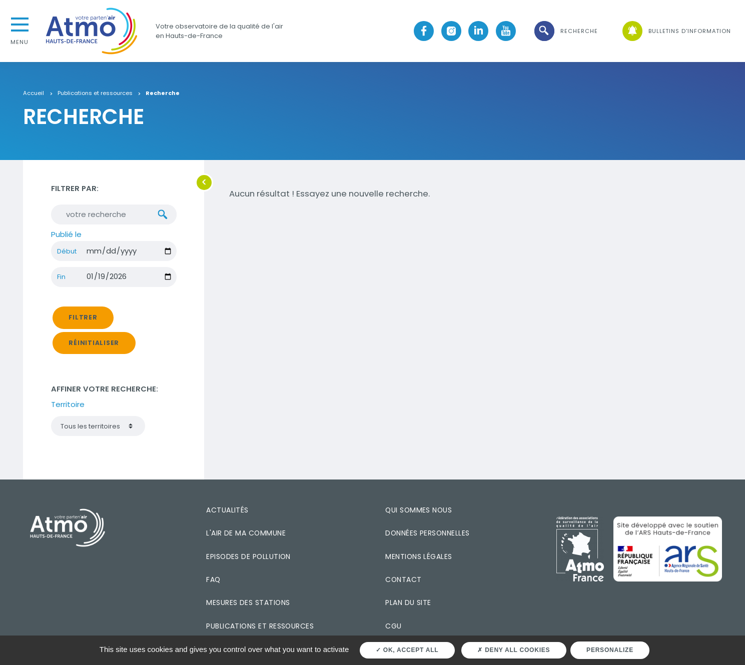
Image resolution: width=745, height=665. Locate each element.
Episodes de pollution (248, 557)
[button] (565, 31)
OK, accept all (407, 650)
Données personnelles (427, 533)
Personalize (609, 650)
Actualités (227, 510)
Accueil (33, 93)
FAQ (213, 579)
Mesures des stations (248, 603)
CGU (393, 626)
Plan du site (408, 603)
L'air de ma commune (246, 533)
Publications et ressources (95, 93)
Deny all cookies (513, 650)
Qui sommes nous (418, 510)
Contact (403, 579)
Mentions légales (418, 557)
